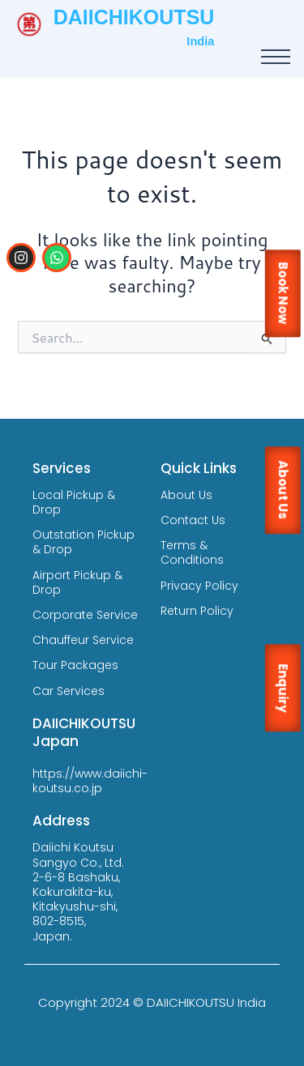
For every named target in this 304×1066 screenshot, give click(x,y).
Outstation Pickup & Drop (83, 542)
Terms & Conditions (192, 552)
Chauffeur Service (83, 640)
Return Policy (197, 611)
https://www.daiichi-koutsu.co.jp (90, 780)
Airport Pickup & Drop (77, 582)
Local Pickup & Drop (73, 502)
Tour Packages (75, 665)
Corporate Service (85, 615)
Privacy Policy (199, 586)
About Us (186, 495)
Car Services (68, 691)
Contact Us (193, 520)
